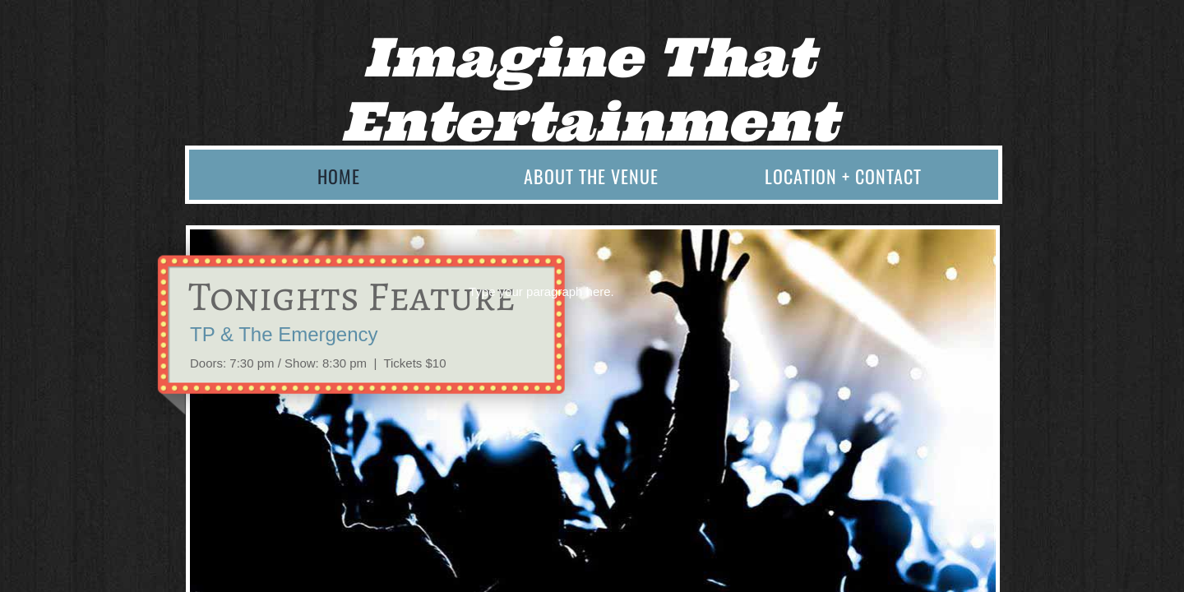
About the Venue (591, 176)
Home (338, 176)
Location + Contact (843, 176)
